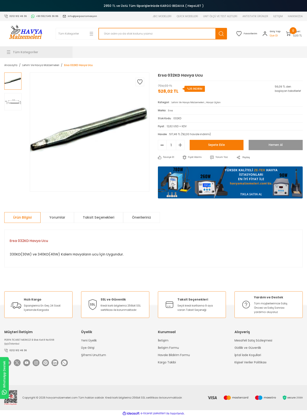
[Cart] (290, 33)
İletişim (163, 340)
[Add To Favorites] (140, 82)
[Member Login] (260, 33)
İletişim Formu (168, 347)
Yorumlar (57, 217)
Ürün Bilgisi (22, 217)
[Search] (151, 33)
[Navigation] (38, 52)
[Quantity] (171, 145)
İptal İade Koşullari (247, 355)
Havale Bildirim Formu (174, 355)
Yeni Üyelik (89, 340)
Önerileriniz (141, 217)
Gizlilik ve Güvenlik (247, 347)
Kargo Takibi (167, 362)
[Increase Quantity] (180, 145)
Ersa (171, 110)
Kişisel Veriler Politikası (250, 362)
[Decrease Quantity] (162, 145)
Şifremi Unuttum (93, 355)
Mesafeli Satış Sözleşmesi (253, 340)
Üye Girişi (87, 347)
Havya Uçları (218, 102)
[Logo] (25, 33)
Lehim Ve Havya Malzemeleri (189, 102)
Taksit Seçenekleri (98, 217)
